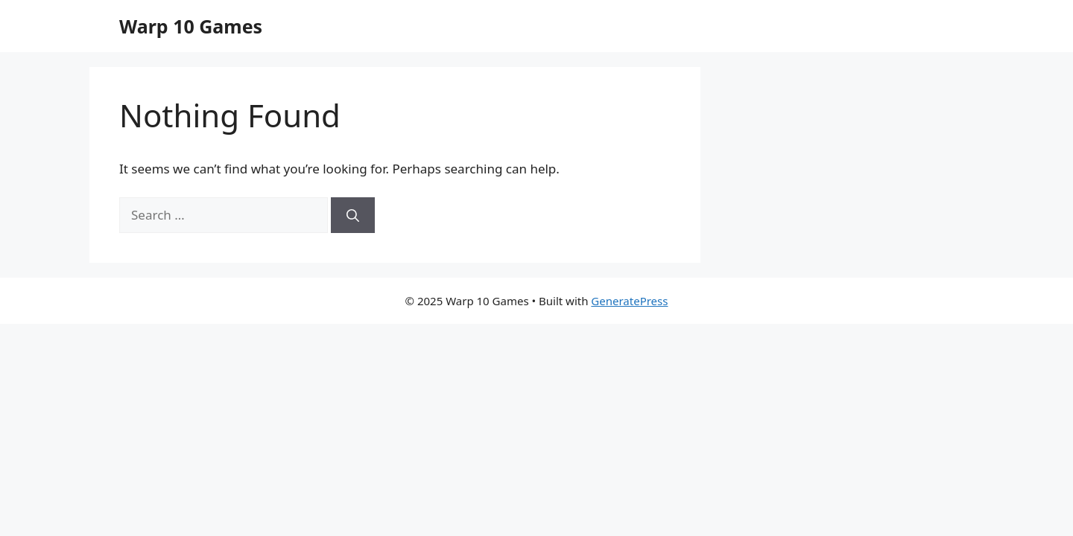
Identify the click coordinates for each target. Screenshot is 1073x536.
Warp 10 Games (190, 26)
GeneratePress (629, 300)
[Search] (353, 215)
